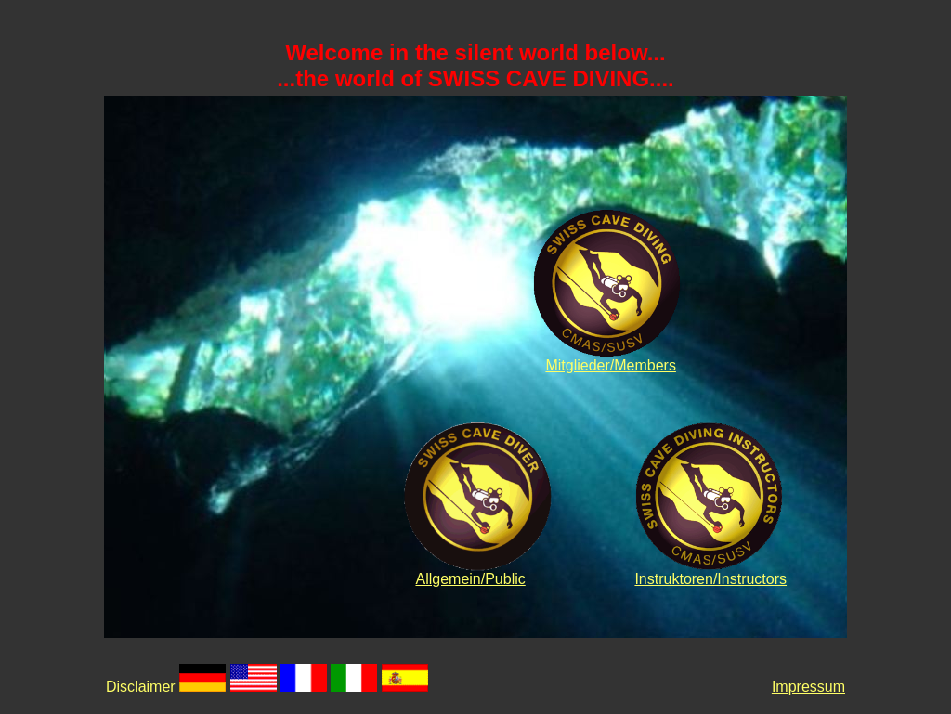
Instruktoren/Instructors (710, 579)
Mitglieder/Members (610, 365)
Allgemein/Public (470, 579)
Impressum (808, 687)
